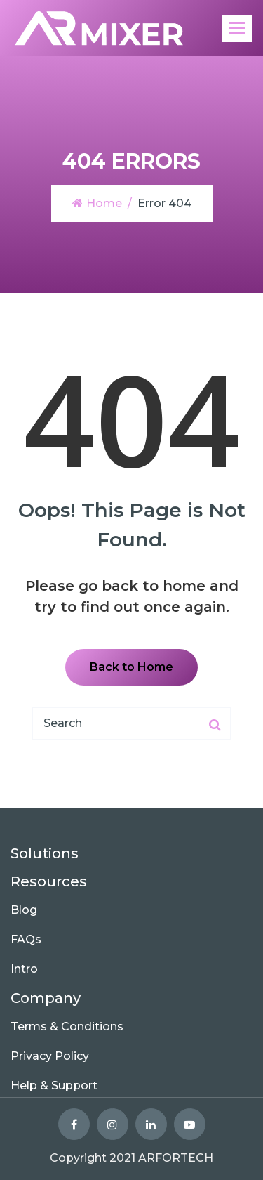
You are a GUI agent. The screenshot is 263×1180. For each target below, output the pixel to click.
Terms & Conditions (67, 1026)
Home (97, 203)
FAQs (26, 939)
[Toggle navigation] (237, 28)
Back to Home (131, 667)
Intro (24, 969)
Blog (24, 910)
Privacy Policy (50, 1056)
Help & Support (54, 1085)
